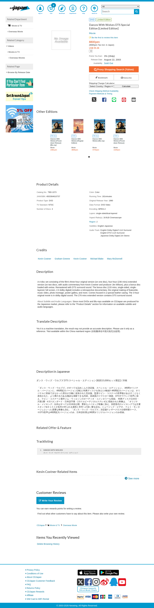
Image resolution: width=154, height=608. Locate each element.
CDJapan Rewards (35, 591)
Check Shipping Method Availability (104, 91)
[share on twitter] (94, 98)
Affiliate (30, 595)
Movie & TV (55, 525)
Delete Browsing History (48, 544)
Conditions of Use (35, 573)
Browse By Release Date (19, 72)
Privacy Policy (33, 570)
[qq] (113, 582)
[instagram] (96, 582)
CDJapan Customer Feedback (41, 581)
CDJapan (41, 525)
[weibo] (104, 582)
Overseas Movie (70, 525)
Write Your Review (50, 500)
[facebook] (88, 582)
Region (92, 222)
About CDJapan (34, 577)
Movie (92, 33)
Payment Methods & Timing (100, 94)
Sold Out (108, 63)
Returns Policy (33, 588)
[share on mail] (134, 98)
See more (133, 478)
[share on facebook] (104, 98)
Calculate (126, 86)
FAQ (29, 584)
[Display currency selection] (90, 51)
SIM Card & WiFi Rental (38, 599)
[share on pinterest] (124, 98)
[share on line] (114, 98)
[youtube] (122, 582)
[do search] (136, 11)
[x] (80, 582)
